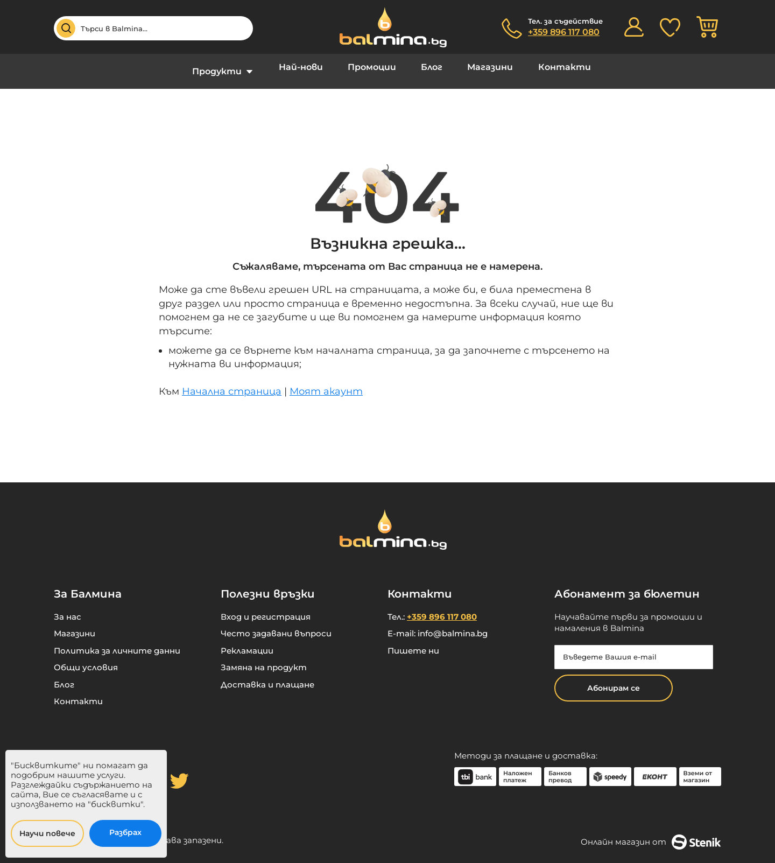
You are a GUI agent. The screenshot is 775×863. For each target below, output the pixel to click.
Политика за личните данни (117, 642)
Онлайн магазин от (651, 833)
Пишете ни (413, 642)
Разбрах (125, 832)
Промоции (375, 67)
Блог (429, 67)
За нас (67, 609)
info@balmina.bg (453, 625)
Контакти (549, 67)
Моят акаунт (326, 383)
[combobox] (153, 28)
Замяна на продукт (264, 659)
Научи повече (47, 833)
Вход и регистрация (266, 609)
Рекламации (247, 642)
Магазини (481, 67)
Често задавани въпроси (276, 625)
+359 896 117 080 (564, 32)
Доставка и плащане (267, 676)
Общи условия (86, 659)
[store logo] (387, 27)
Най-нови (310, 67)
